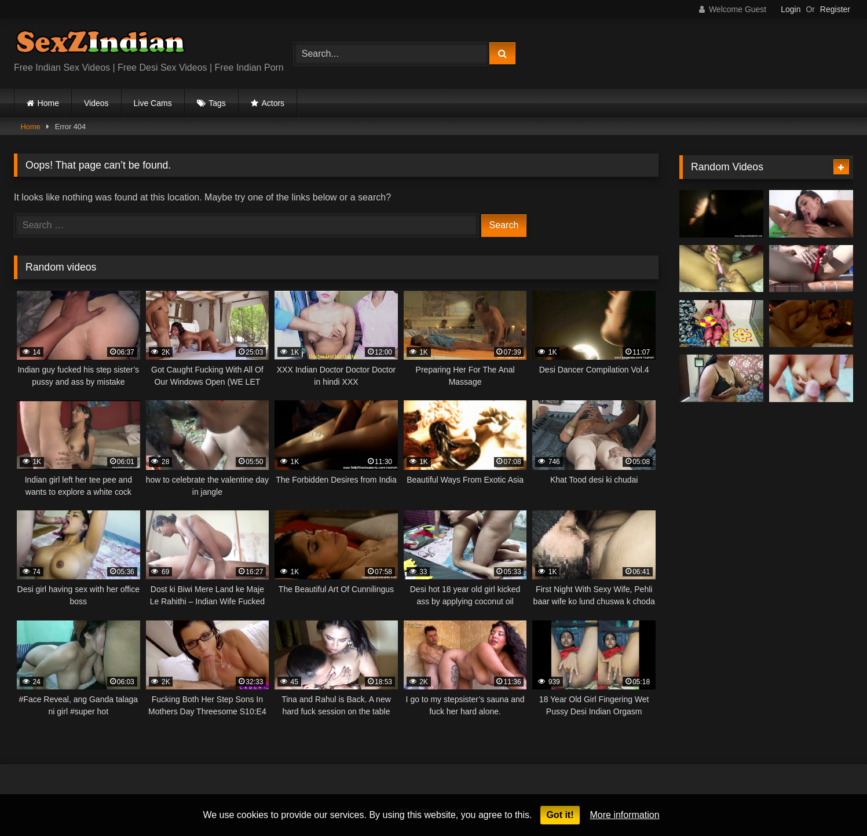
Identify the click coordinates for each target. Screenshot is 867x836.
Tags (217, 103)
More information (625, 815)
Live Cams (153, 103)
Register (835, 9)
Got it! (559, 815)
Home (48, 103)
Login (790, 9)
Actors (272, 103)
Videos (96, 103)
